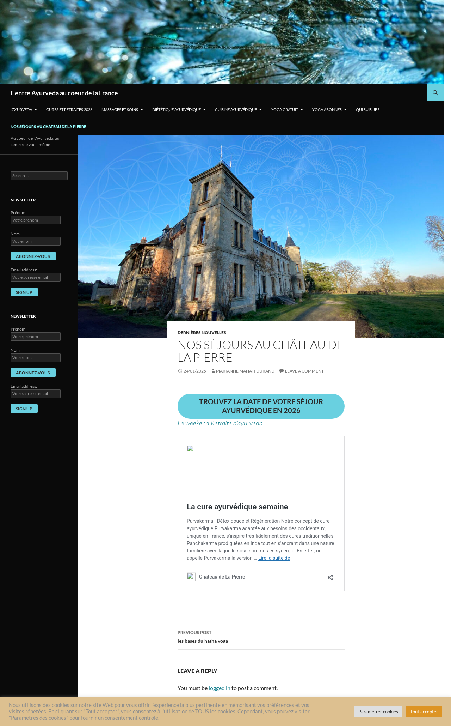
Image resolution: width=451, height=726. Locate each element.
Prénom (18, 212)
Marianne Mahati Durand (245, 371)
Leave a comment (304, 371)
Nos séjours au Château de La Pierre (48, 126)
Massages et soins (119, 109)
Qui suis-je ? (367, 109)
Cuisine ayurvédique (236, 109)
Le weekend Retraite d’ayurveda (220, 423)
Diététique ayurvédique (176, 109)
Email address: (24, 269)
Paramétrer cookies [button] (378, 711)
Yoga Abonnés (327, 109)
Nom (15, 233)
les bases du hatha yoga (261, 636)
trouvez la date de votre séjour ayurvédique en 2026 (261, 406)
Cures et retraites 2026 (69, 109)
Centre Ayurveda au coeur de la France (64, 93)
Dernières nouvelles (202, 332)
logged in (219, 687)
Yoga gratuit (284, 109)
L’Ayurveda (21, 109)
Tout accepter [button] (424, 711)
